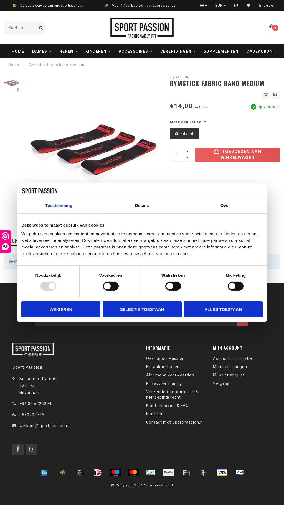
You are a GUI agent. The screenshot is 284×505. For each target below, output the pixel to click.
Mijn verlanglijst (229, 375)
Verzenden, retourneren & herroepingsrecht (172, 394)
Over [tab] (225, 205)
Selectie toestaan (142, 309)
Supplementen (221, 51)
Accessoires (133, 51)
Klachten (155, 414)
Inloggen (267, 5)
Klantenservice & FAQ (167, 405)
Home (18, 51)
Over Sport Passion (165, 358)
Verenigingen (175, 51)
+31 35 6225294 (35, 403)
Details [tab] (142, 205)
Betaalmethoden (163, 367)
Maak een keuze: (188, 122)
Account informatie (232, 358)
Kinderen (95, 51)
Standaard (184, 134)
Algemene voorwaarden (170, 375)
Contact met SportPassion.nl (175, 422)
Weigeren (61, 309)
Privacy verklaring (164, 383)
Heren (66, 51)
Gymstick (179, 77)
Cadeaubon (260, 51)
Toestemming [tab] (58, 205)
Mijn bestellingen (230, 367)
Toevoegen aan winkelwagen (237, 154)
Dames (39, 51)
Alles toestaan (223, 309)
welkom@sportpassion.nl (44, 426)
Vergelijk (221, 383)
